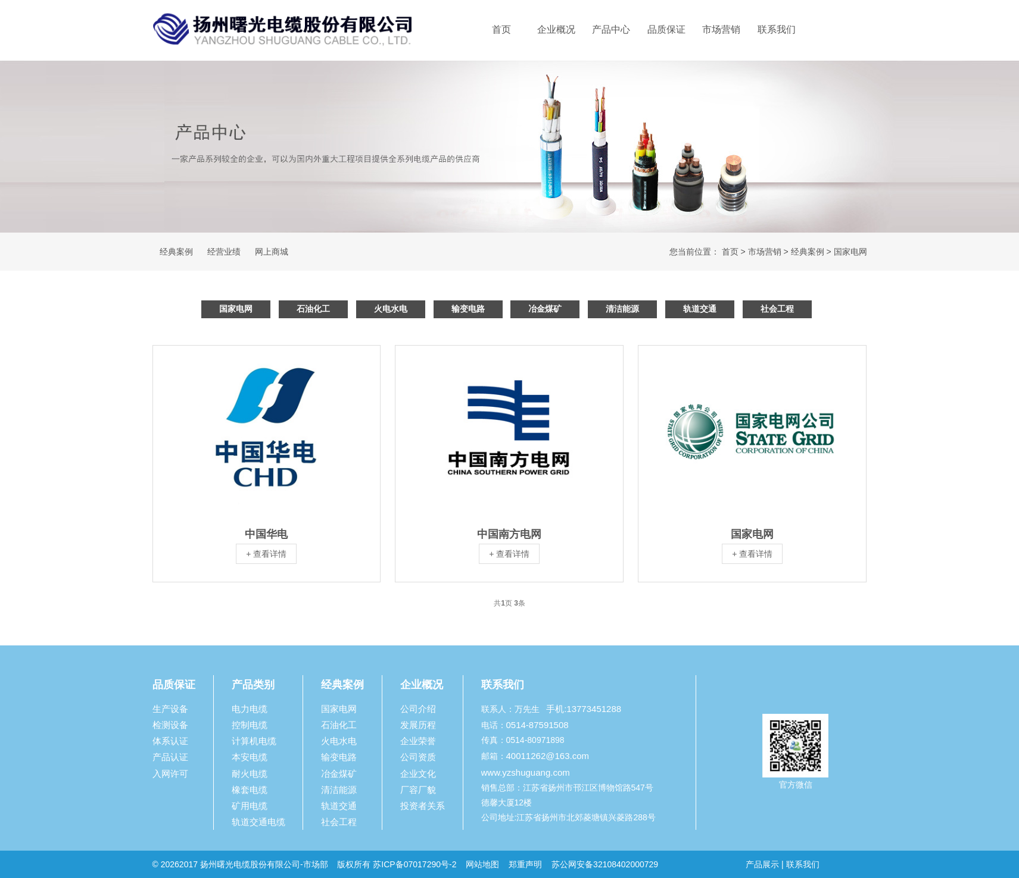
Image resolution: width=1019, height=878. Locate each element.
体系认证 (170, 741)
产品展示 (762, 864)
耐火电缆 (249, 774)
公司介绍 (418, 709)
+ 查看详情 (266, 554)
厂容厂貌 (418, 790)
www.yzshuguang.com (525, 772)
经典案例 (176, 251)
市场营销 (721, 29)
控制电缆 (249, 725)
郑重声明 (526, 864)
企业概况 (556, 29)
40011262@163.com (548, 756)
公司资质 (418, 757)
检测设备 (170, 725)
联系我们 (777, 29)
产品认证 (170, 757)
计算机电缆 (254, 741)
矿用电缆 (249, 806)
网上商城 (271, 251)
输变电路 (468, 308)
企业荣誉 (418, 741)
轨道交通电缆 (258, 822)
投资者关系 (422, 806)
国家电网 (850, 251)
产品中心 (611, 29)
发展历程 (418, 725)
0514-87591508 (537, 725)
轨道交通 (699, 308)
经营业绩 (224, 251)
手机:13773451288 (583, 709)
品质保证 (666, 29)
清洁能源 (622, 308)
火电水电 (390, 308)
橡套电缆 (249, 790)
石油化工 (313, 308)
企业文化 (418, 774)
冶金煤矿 (545, 308)
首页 (501, 29)
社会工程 (777, 308)
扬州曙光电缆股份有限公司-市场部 (264, 864)
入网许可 (170, 774)
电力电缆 (249, 709)
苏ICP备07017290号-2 (414, 864)
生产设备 (170, 709)
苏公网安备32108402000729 (604, 864)
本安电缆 (249, 757)
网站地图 (482, 864)
